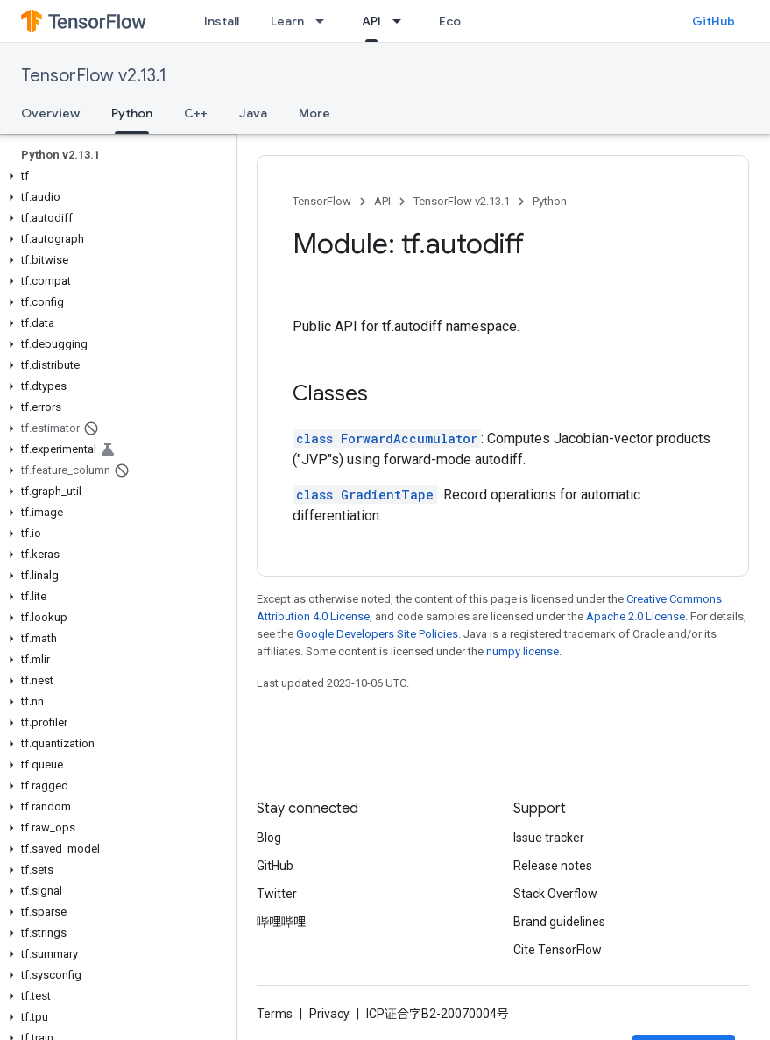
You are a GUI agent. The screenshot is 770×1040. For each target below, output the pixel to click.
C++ (196, 113)
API (382, 201)
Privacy (329, 1014)
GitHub (713, 21)
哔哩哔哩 (281, 922)
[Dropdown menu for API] (402, 21)
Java (253, 113)
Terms (275, 1014)
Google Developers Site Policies (377, 633)
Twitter (277, 894)
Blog (269, 838)
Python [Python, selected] (131, 113)
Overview (50, 113)
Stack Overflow (555, 894)
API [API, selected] (371, 21)
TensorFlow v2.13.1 (93, 76)
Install (221, 21)
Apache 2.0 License (635, 616)
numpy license (522, 651)
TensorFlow (322, 201)
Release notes (552, 866)
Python (550, 201)
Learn (287, 21)
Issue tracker (548, 838)
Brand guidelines (559, 922)
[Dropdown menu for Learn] (325, 21)
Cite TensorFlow (557, 950)
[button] (114, 176)
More (314, 113)
